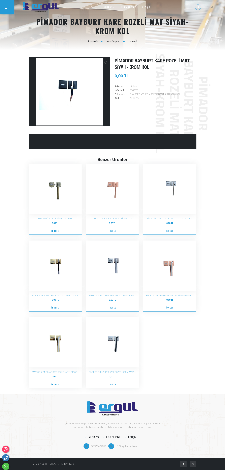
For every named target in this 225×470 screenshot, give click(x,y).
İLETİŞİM (146, 7)
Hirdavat (132, 41)
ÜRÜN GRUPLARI (128, 7)
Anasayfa (93, 41)
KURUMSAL (109, 7)
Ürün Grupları (112, 41)
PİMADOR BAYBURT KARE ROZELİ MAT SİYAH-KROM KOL (155, 94)
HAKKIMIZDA (93, 437)
